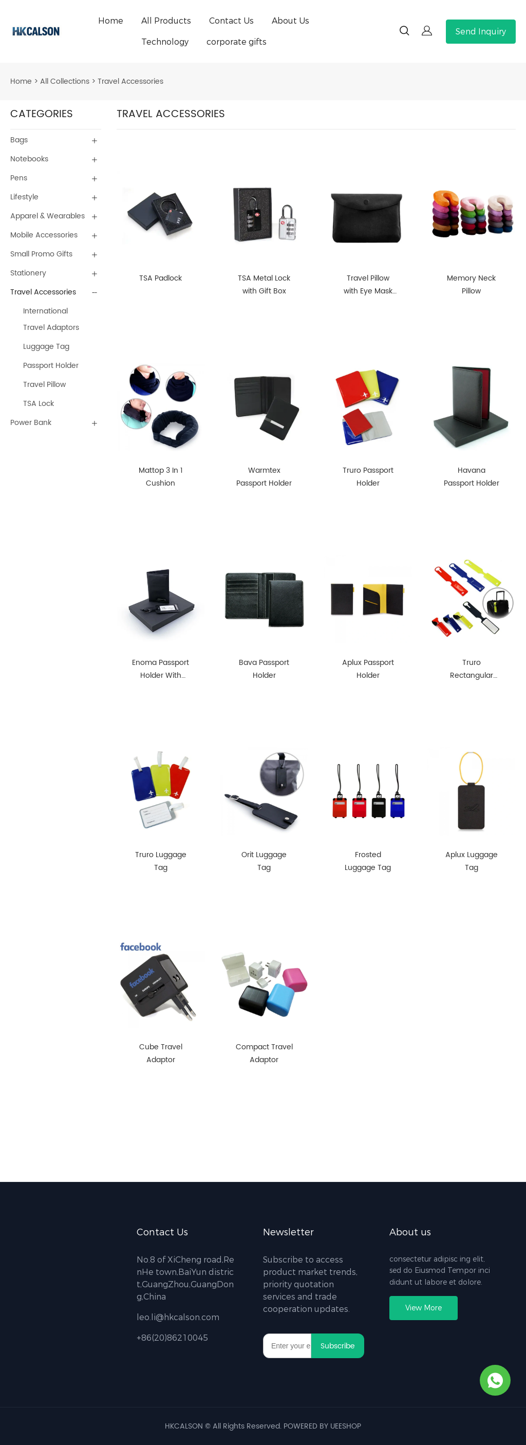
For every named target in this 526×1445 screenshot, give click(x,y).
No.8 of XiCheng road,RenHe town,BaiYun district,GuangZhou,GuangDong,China (185, 1278)
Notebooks (29, 159)
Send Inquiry (481, 31)
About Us (290, 20)
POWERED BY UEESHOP (322, 1426)
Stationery (28, 273)
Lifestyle (24, 197)
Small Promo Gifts (41, 254)
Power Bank (30, 423)
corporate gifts (236, 41)
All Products (166, 20)
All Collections (64, 81)
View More (423, 1308)
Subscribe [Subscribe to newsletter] (338, 1346)
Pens (18, 178)
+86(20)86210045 (172, 1337)
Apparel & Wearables (47, 216)
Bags (19, 140)
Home (110, 20)
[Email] (287, 1345)
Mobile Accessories (44, 235)
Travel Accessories (130, 81)
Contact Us (231, 20)
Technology (165, 41)
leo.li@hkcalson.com (178, 1317)
